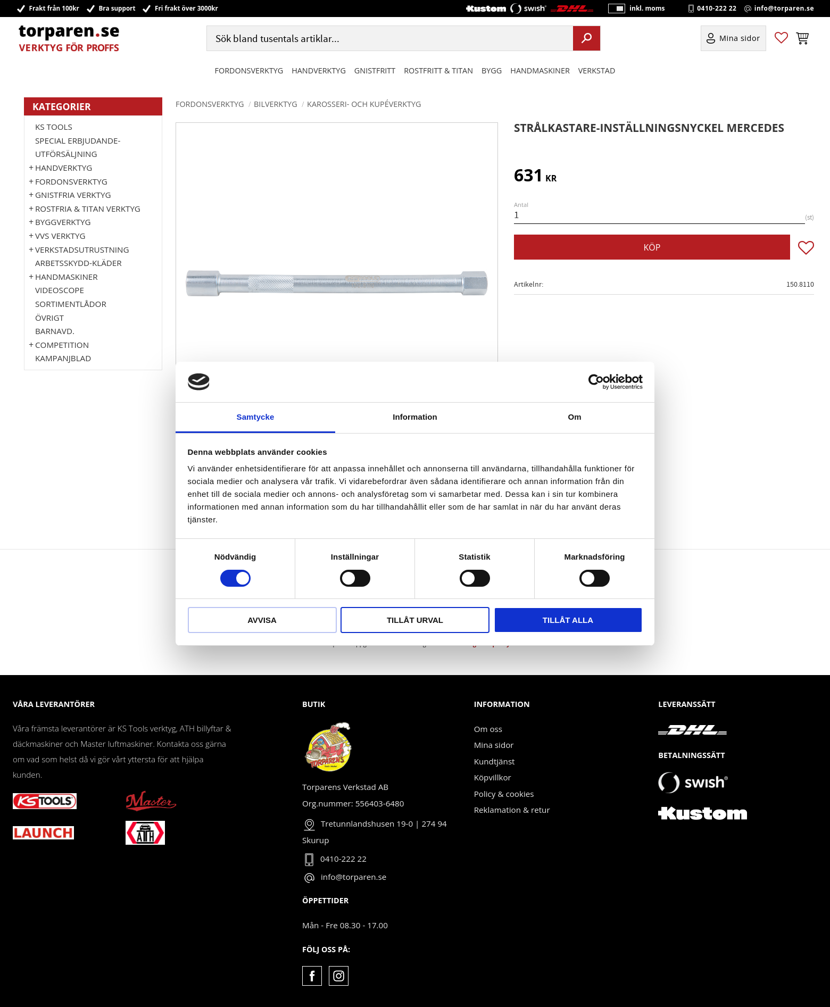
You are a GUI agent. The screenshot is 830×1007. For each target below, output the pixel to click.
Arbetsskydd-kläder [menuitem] (78, 262)
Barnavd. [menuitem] (54, 331)
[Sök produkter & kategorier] (388, 39)
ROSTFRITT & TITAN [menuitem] (438, 71)
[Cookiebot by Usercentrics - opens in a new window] (596, 382)
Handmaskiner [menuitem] (539, 71)
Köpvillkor (492, 777)
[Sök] (586, 39)
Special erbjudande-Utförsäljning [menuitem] (77, 147)
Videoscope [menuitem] (59, 290)
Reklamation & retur (512, 809)
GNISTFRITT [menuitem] (374, 71)
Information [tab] (415, 416)
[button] (781, 39)
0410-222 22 (716, 8)
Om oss (488, 728)
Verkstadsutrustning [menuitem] (82, 249)
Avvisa (262, 620)
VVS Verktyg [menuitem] (60, 235)
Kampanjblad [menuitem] (63, 358)
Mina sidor (494, 744)
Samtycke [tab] (256, 416)
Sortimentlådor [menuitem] (70, 303)
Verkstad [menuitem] (597, 71)
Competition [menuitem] (62, 344)
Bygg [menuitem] (492, 71)
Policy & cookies (504, 793)
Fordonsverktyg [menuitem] (249, 71)
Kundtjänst (494, 761)
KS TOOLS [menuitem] (53, 126)
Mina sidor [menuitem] (739, 39)
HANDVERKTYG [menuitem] (319, 71)
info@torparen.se (784, 8)
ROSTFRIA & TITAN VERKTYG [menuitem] (87, 208)
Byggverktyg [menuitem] (62, 222)
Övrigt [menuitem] (49, 317)
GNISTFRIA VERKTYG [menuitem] (73, 194)
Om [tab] (574, 416)
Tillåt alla (568, 620)
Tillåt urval (415, 620)
